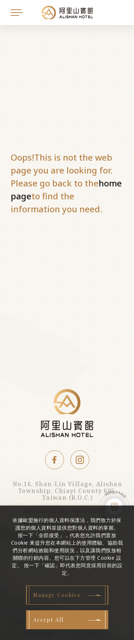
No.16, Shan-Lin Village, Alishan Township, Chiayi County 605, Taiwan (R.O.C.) (67, 492)
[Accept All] (67, 619)
